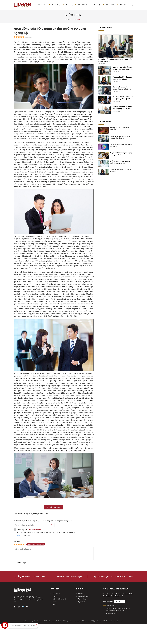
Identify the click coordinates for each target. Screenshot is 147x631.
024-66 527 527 (38, 577)
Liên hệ (123, 5)
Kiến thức (112, 5)
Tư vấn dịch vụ (53, 507)
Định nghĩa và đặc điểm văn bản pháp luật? (120, 129)
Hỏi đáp (80, 593)
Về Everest (56, 593)
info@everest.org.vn (74, 577)
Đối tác (55, 602)
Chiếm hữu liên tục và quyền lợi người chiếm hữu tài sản (120, 162)
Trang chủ (42, 5)
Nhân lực (83, 5)
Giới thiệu (58, 5)
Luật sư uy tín (120, 621)
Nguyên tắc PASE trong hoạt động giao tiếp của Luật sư (121, 154)
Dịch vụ (71, 5)
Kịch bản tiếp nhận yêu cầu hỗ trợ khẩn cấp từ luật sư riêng (114, 60)
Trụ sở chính (110, 605)
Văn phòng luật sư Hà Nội (40, 621)
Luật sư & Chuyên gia (59, 599)
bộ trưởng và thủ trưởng (39, 513)
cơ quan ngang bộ (24, 513)
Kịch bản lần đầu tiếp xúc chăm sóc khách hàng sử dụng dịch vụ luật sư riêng (123, 68)
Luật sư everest (27, 621)
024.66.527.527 (111, 613)
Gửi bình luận (21, 563)
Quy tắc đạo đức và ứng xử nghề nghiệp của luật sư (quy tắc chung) (123, 108)
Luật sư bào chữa (100, 621)
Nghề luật (98, 5)
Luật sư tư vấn (110, 621)
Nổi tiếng (65, 621)
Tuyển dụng (82, 599)
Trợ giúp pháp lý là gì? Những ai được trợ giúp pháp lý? (120, 137)
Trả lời (19, 535)
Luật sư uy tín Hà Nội (55, 621)
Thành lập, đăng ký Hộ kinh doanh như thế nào (121, 145)
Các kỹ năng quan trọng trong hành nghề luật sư (122, 88)
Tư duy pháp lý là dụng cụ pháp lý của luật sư (122, 78)
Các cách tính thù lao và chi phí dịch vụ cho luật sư (123, 98)
